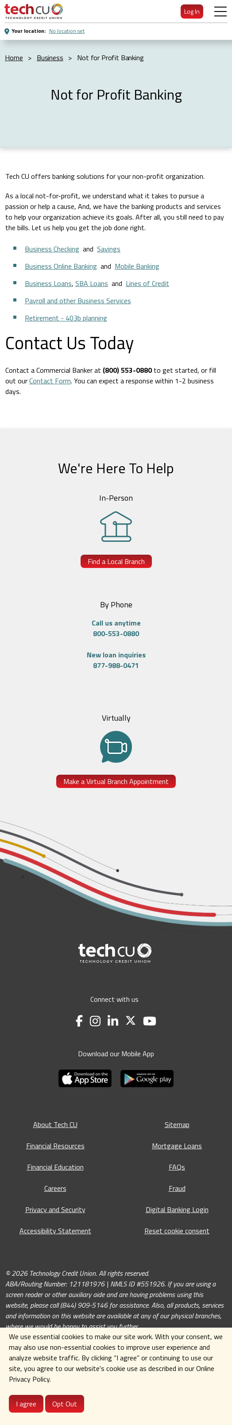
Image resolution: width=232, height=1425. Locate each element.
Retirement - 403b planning (66, 318)
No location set (67, 31)
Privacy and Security (55, 1209)
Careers (55, 1188)
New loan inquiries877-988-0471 (116, 660)
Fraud (177, 1188)
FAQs (177, 1167)
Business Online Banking (61, 266)
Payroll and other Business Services (78, 300)
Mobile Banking (137, 266)
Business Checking (52, 248)
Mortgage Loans (177, 1145)
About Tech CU (55, 1124)
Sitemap (177, 1124)
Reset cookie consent (176, 1230)
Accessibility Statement (55, 1230)
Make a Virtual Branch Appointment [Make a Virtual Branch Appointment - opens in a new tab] (116, 781)
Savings (108, 248)
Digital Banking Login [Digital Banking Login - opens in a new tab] (177, 1209)
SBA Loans (91, 283)
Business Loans (48, 283)
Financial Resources (55, 1145)
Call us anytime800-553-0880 (116, 628)
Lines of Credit (147, 283)
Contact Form (50, 380)
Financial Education (55, 1167)
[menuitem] (33, 11)
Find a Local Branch (116, 561)
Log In (192, 11)
